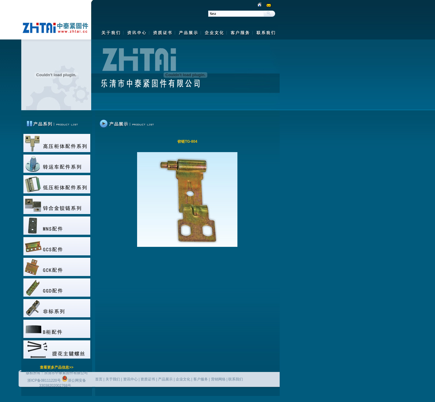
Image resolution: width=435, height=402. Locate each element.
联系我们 (235, 379)
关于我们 (112, 379)
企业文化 (183, 379)
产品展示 (165, 379)
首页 (98, 379)
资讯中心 (130, 379)
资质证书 (147, 379)
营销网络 (218, 379)
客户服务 (200, 379)
